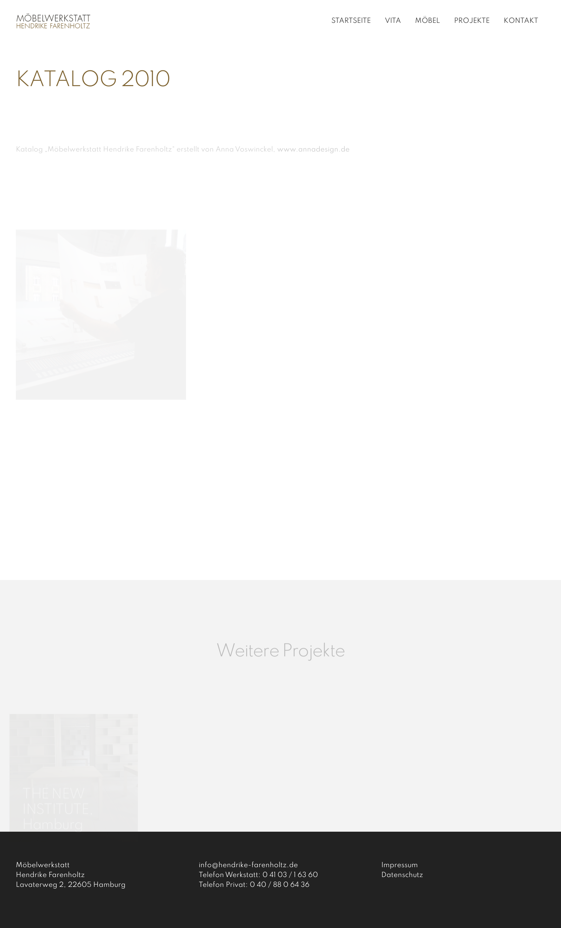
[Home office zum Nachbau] (211, 753)
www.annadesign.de (313, 149)
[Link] (55, 21)
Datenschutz (402, 875)
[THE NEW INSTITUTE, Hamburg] (73, 745)
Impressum (399, 865)
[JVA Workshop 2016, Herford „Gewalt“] (349, 766)
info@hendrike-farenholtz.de (248, 865)
